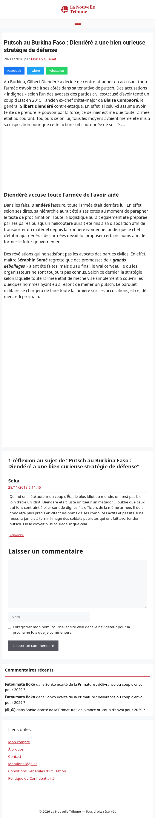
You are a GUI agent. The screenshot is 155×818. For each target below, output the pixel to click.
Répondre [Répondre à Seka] (16, 535)
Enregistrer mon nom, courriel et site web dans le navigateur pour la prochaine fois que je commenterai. (71, 629)
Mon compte (19, 741)
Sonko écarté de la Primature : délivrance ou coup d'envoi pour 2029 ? (85, 709)
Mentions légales (22, 763)
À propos (16, 749)
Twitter (35, 71)
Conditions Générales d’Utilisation (37, 771)
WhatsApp (56, 71)
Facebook (14, 71)
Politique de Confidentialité (31, 778)
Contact (14, 756)
